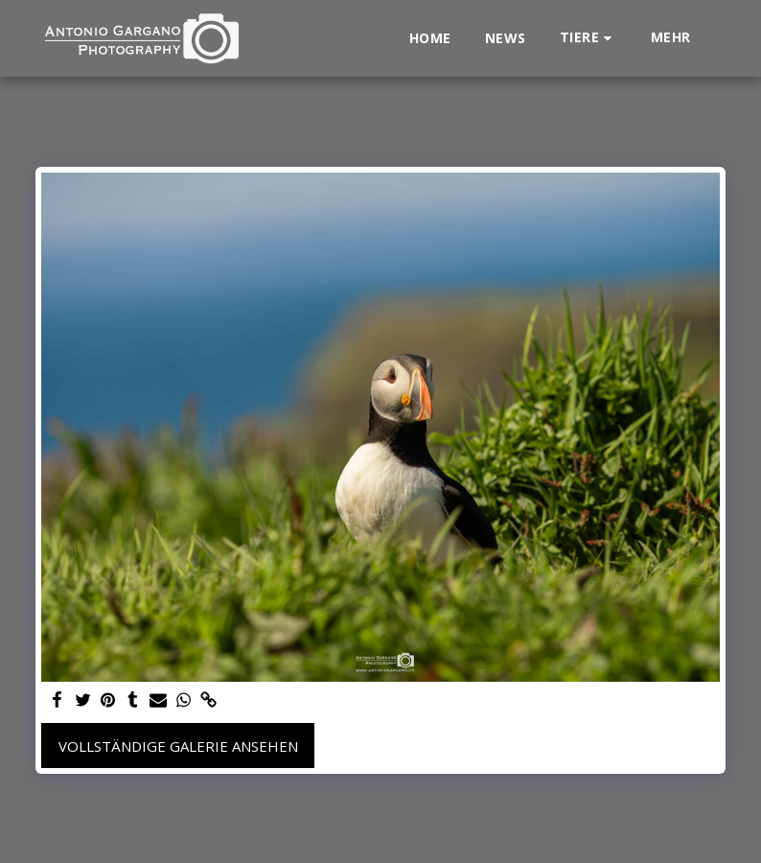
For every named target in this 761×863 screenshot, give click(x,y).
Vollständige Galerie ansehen (178, 746)
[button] (588, 38)
